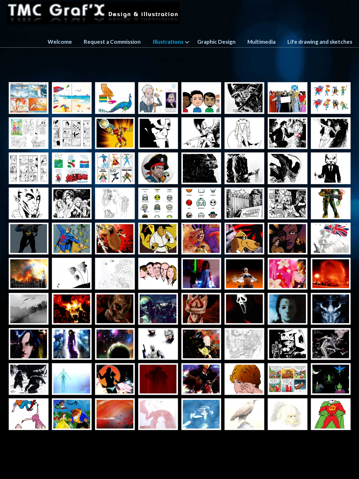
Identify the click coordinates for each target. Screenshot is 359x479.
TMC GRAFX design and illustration (93, 13)
